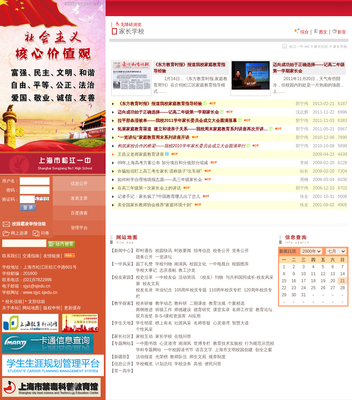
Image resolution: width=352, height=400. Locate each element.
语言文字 (203, 349)
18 (313, 280)
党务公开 (240, 250)
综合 (301, 32)
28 (342, 287)
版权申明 (51, 307)
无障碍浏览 (131, 24)
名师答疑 (202, 323)
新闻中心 (122, 250)
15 (284, 280)
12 (323, 273)
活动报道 (144, 356)
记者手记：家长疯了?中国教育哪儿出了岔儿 (164, 196)
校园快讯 (163, 250)
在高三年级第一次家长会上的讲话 (154, 188)
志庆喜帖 (167, 270)
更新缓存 (72, 307)
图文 (320, 32)
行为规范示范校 (259, 343)
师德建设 (182, 309)
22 (284, 287)
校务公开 (221, 250)
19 (323, 280)
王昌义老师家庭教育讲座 (148, 154)
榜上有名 (163, 323)
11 (313, 273)
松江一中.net (299, 47)
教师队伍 (178, 356)
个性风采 (144, 329)
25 (313, 287)
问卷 (40, 233)
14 (342, 273)
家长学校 (340, 47)
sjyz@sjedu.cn (37, 286)
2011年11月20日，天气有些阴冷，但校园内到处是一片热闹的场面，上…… (309, 85)
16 (293, 280)
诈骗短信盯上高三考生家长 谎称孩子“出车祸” (165, 171)
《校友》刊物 (210, 277)
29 (284, 294)
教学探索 (122, 303)
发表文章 (79, 198)
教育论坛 (264, 309)
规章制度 (217, 356)
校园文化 (197, 264)
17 (303, 280)
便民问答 (213, 363)
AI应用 (194, 316)
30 (293, 294)
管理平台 (79, 227)
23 (293, 287)
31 (303, 294)
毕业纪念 (163, 290)
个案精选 (236, 303)
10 (303, 273)
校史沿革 (144, 277)
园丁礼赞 (144, 264)
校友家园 (122, 277)
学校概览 (144, 363)
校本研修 (144, 303)
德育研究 (202, 309)
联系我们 (10, 255)
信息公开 (79, 183)
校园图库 (240, 264)
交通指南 (31, 255)
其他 (198, 363)
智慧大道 (240, 323)
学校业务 (182, 363)
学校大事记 (146, 270)
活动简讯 (186, 277)
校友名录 (144, 290)
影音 (339, 32)
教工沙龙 (186, 270)
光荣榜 (161, 356)
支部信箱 (36, 301)
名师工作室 (242, 309)
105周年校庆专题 (190, 290)
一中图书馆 (146, 343)
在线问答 (182, 336)
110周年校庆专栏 (225, 290)
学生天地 (122, 323)
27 (333, 287)
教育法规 (217, 303)
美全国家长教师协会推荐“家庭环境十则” (160, 204)
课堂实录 (221, 309)
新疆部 (120, 356)
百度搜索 (79, 213)
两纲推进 (144, 309)
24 (303, 287)
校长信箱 (13, 301)
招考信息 (202, 250)
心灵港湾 (221, 323)
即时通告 (144, 250)
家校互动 (144, 336)
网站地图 (31, 307)
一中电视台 (219, 264)
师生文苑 (197, 356)
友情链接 (51, 255)
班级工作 (163, 309)
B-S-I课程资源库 (170, 316)
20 (333, 280)
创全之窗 (263, 349)
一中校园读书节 (178, 349)
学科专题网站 (148, 349)
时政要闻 (182, 250)
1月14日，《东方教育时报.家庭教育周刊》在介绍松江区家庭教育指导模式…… (190, 85)
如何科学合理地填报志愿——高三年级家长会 (165, 179)
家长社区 (321, 47)
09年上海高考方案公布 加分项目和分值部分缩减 (168, 162)
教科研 (180, 303)
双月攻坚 (144, 316)
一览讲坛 (163, 256)
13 (333, 273)
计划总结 (163, 363)
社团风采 (182, 323)
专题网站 (122, 343)
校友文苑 (151, 283)
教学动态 (163, 303)
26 (323, 287)
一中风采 (122, 264)
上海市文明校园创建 (234, 349)
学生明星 (144, 323)
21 (342, 280)
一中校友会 (165, 277)
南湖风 (180, 264)
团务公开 (144, 256)
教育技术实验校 (228, 343)
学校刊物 (163, 264)
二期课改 (197, 303)
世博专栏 (202, 343)
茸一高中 (122, 370)
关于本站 (10, 307)
